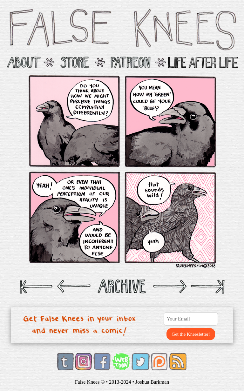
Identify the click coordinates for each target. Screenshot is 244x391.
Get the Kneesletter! (191, 334)
